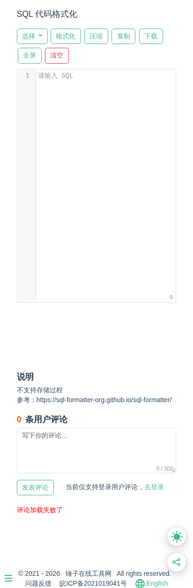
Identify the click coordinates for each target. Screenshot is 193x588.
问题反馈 (38, 583)
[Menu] (13, 574)
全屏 (29, 55)
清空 (56, 55)
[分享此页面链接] (176, 562)
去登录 (115, 487)
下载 (150, 36)
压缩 (96, 36)
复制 (123, 36)
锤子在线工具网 (88, 573)
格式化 (65, 36)
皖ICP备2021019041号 (92, 583)
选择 (29, 36)
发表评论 (35, 487)
